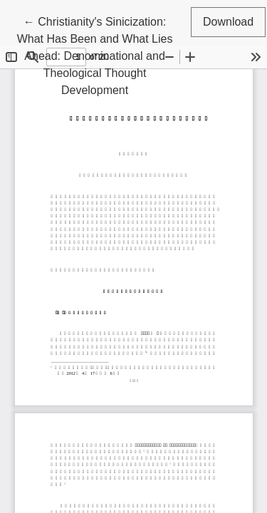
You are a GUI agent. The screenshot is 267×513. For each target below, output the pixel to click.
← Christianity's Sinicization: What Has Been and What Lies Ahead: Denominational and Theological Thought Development (95, 54)
